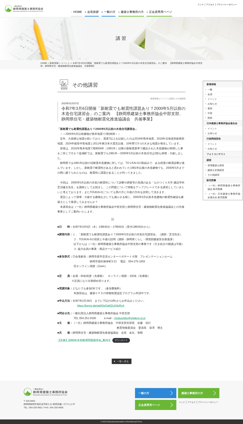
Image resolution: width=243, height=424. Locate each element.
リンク (201, 4)
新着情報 (154, 98)
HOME (78, 12)
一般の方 (110, 12)
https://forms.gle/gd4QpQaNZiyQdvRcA (100, 305)
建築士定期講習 (216, 170)
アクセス (210, 4)
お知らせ (212, 103)
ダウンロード (121, 340)
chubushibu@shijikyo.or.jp (129, 318)
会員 (210, 94)
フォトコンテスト (216, 154)
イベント (164, 98)
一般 (210, 89)
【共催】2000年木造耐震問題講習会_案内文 (84, 340)
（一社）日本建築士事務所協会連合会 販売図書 (224, 195)
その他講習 (181, 98)
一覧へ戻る (123, 361)
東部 (210, 108)
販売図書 (211, 180)
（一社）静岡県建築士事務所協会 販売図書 (224, 187)
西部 (210, 118)
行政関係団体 (214, 138)
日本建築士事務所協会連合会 (222, 123)
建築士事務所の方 (131, 12)
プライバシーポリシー (227, 4)
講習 (172, 98)
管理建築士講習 (216, 165)
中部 (210, 113)
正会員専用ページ (159, 12)
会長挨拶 (93, 12)
